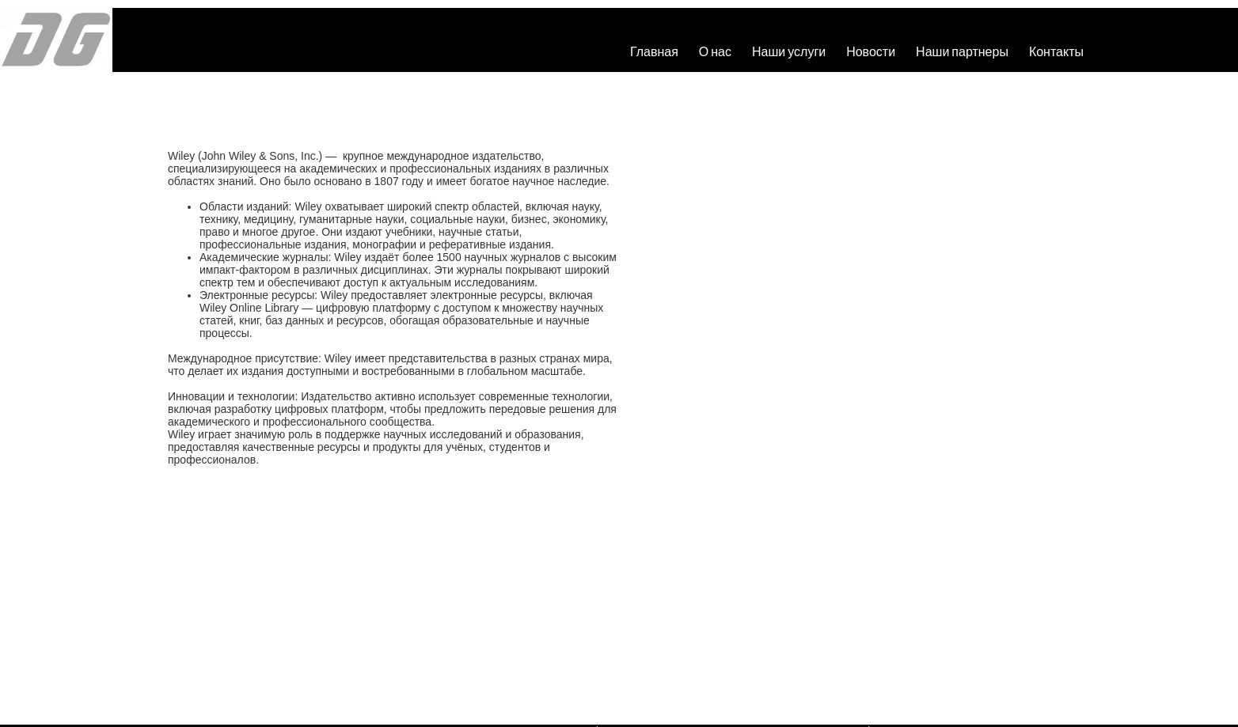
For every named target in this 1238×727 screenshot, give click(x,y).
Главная (654, 51)
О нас (715, 51)
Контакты (1056, 51)
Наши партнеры (962, 51)
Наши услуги (789, 51)
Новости (870, 51)
